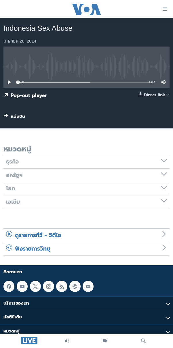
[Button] (14, 117)
